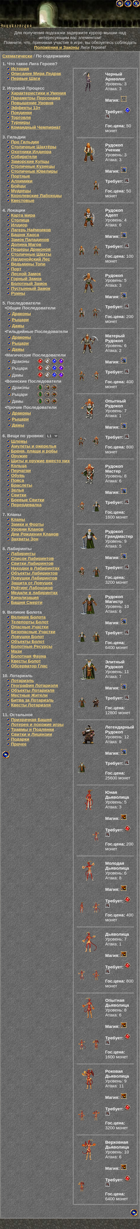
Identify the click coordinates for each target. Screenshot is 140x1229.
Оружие (19, 455)
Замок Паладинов (30, 239)
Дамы (18, 325)
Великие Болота (28, 616)
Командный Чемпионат (36, 127)
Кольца (18, 465)
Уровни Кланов (27, 529)
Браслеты (21, 485)
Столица (20, 219)
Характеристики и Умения (38, 92)
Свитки (18, 494)
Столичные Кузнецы (33, 166)
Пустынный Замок (30, 288)
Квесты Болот (26, 660)
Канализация (25, 597)
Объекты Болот (27, 641)
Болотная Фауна (28, 656)
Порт (16, 268)
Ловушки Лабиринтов (34, 577)
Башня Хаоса (25, 234)
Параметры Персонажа (35, 97)
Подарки (20, 739)
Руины (18, 293)
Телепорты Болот (29, 621)
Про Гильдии (25, 141)
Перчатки (21, 470)
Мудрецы (21, 190)
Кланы (18, 519)
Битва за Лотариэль (32, 700)
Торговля (21, 117)
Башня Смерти (26, 602)
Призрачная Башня (31, 719)
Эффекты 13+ (25, 107)
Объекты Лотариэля (32, 690)
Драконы (21, 313)
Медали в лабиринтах (34, 592)
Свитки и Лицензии (31, 734)
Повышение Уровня (32, 102)
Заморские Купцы (30, 161)
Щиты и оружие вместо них (40, 460)
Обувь (18, 475)
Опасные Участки (29, 626)
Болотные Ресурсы (31, 646)
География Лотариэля (34, 685)
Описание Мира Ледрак (36, 73)
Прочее (18, 743)
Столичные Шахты (31, 254)
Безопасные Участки (33, 631)
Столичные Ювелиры (34, 171)
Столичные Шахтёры (33, 146)
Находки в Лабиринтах (35, 568)
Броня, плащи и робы (34, 450)
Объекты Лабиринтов (34, 573)
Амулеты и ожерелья (33, 446)
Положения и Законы (56, 47)
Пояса (17, 480)
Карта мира (23, 215)
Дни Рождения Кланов (35, 533)
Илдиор (19, 224)
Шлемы (19, 441)
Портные (20, 176)
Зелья (17, 490)
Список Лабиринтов (32, 558)
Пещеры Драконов (30, 249)
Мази (16, 651)
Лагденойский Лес (30, 259)
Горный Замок (26, 278)
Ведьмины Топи (28, 263)
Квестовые (22, 200)
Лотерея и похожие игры (37, 724)
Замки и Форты (27, 524)
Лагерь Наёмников (31, 229)
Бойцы (18, 185)
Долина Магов (26, 244)
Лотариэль (22, 680)
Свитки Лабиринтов (32, 563)
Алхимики (21, 180)
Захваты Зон (24, 538)
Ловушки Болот (27, 636)
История (20, 68)
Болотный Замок (29, 283)
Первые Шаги (25, 78)
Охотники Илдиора (31, 151)
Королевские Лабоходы (36, 195)
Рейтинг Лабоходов (31, 587)
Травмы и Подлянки (32, 729)
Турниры (20, 122)
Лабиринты (23, 553)
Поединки (21, 112)
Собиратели (24, 156)
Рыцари (20, 319)
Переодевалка (26, 504)
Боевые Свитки (27, 499)
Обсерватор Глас (29, 665)
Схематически (17, 55)
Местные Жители (29, 695)
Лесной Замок (26, 273)
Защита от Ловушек (31, 582)
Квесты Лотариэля (31, 704)
